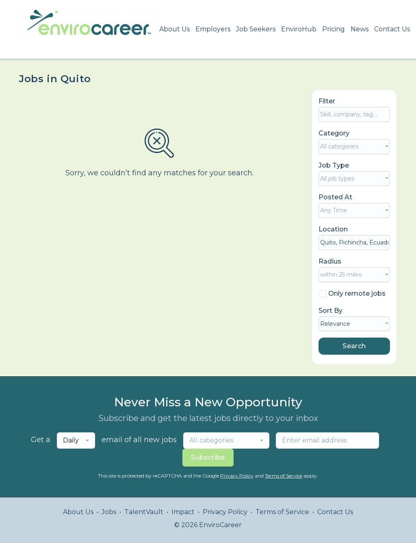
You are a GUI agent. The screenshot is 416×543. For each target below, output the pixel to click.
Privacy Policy (237, 476)
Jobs (109, 512)
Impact (183, 512)
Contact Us (392, 29)
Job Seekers (255, 29)
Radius (329, 261)
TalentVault (143, 512)
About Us (174, 29)
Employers (212, 29)
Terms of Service (283, 476)
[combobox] (354, 146)
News (359, 29)
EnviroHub (298, 29)
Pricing (333, 29)
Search (354, 346)
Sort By (330, 310)
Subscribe (208, 457)
